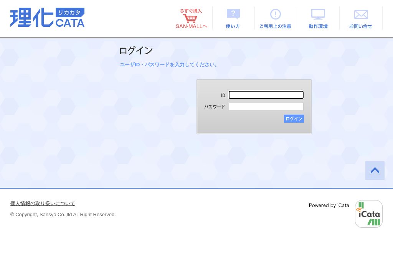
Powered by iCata (346, 214)
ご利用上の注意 (276, 18)
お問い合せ (361, 18)
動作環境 (318, 18)
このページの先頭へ (375, 170)
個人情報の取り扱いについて (42, 203)
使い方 (233, 18)
